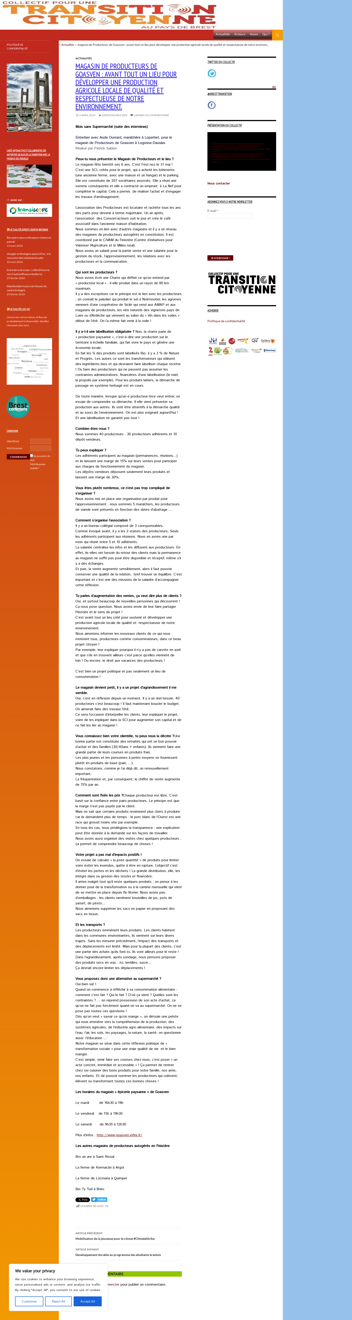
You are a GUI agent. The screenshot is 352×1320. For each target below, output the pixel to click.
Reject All (58, 1301)
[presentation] (225, 239)
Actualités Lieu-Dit (20, 309)
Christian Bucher (114, 115)
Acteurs (239, 34)
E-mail (212, 211)
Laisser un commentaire (151, 115)
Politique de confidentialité (277, 84)
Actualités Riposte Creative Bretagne (29, 229)
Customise (29, 1301)
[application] (241, 151)
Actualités (223, 34)
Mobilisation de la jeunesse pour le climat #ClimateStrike (128, 1235)
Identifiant (13, 441)
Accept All (87, 1301)
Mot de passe (14, 448)
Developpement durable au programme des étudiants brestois (128, 1252)
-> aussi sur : (15, 200)
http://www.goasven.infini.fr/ (119, 1135)
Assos (254, 34)
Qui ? (266, 34)
